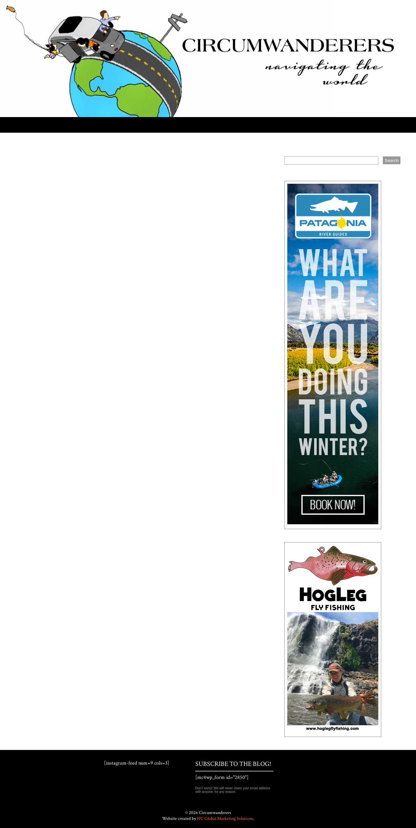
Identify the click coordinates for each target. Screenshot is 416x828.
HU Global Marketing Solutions (225, 818)
